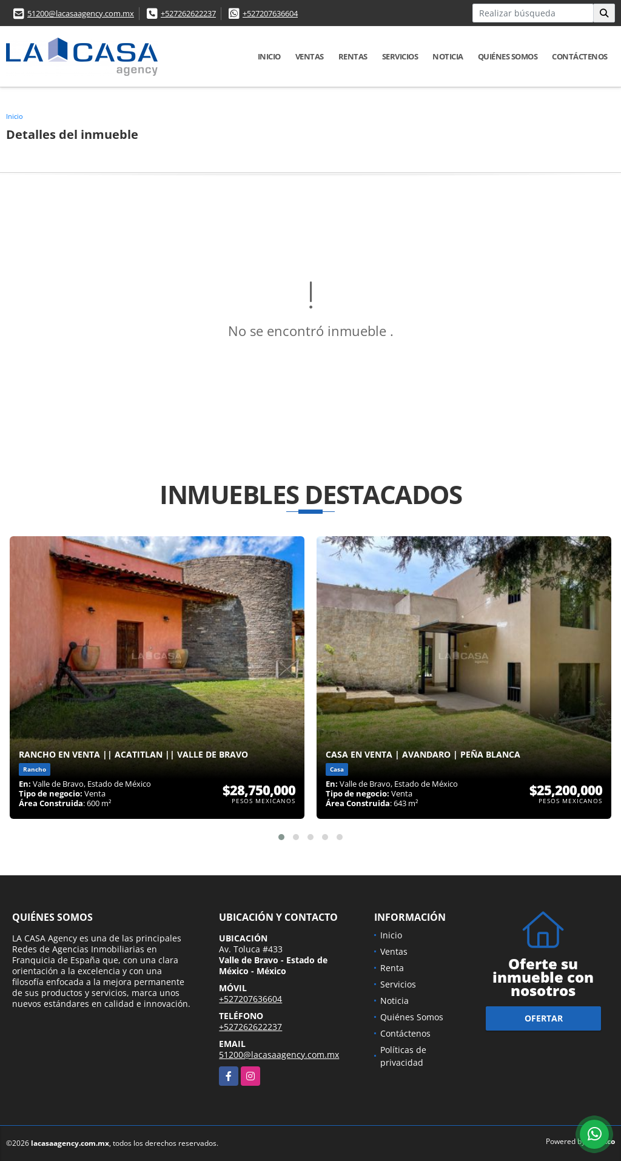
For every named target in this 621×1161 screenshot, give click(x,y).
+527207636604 (270, 13)
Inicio (269, 56)
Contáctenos (580, 56)
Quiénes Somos (508, 56)
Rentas (353, 56)
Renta (392, 968)
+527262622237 (188, 13)
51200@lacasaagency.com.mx (80, 13)
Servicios (400, 56)
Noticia (447, 56)
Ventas (309, 56)
